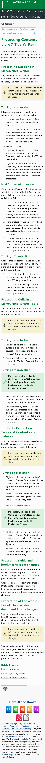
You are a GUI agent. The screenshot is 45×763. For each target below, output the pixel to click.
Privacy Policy (29, 723)
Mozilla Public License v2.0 (17, 736)
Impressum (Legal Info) (12, 723)
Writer (21, 11)
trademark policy (9, 754)
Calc (29, 11)
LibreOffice (8, 11)
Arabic (36, 17)
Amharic (25, 17)
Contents (6, 23)
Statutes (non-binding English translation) (20, 726)
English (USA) (10, 17)
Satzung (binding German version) (16, 728)
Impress (38, 11)
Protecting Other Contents (14, 677)
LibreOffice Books (22, 702)
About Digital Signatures (13, 673)
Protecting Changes (11, 669)
